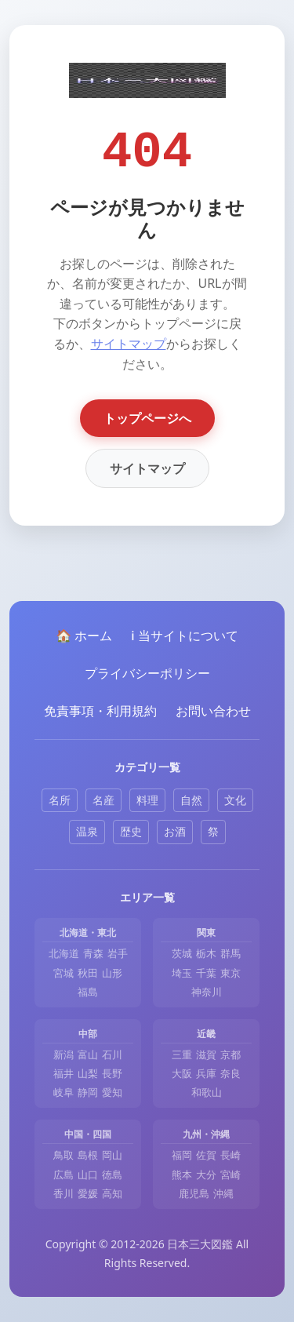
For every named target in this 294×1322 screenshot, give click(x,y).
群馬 (230, 953)
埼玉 (182, 973)
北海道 (64, 953)
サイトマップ (128, 343)
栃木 (206, 953)
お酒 (175, 831)
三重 (182, 1054)
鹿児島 (194, 1193)
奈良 (230, 1073)
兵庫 (206, 1073)
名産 (103, 799)
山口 (88, 1174)
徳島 (112, 1174)
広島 (63, 1174)
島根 (88, 1155)
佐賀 (206, 1155)
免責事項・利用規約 (100, 710)
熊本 (182, 1174)
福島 (88, 992)
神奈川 (206, 992)
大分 (206, 1174)
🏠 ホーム (84, 635)
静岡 (88, 1092)
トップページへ (147, 418)
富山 (88, 1054)
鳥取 (63, 1155)
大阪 (182, 1073)
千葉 (206, 973)
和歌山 (206, 1092)
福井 (63, 1073)
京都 (230, 1054)
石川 (112, 1054)
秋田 (88, 973)
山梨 (88, 1073)
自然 (191, 799)
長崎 (230, 1155)
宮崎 (230, 1174)
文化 (235, 799)
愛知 (112, 1092)
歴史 (131, 831)
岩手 (117, 953)
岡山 (112, 1155)
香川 (63, 1193)
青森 (93, 953)
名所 (60, 799)
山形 (112, 973)
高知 (112, 1193)
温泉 (87, 831)
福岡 (182, 1155)
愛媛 (88, 1193)
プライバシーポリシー (147, 673)
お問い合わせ (213, 710)
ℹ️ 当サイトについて (184, 635)
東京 (230, 973)
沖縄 (223, 1193)
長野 (112, 1073)
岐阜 (63, 1092)
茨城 (182, 953)
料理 (147, 799)
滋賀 (206, 1054)
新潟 (63, 1054)
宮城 (63, 973)
